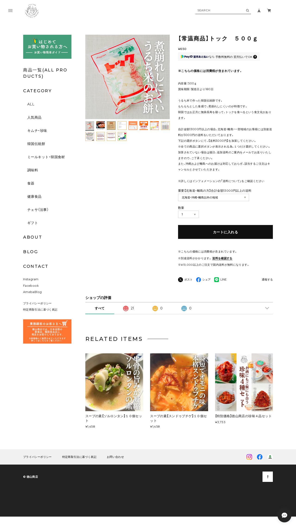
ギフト (32, 223)
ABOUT (32, 237)
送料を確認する (222, 258)
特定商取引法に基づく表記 (40, 318)
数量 (181, 208)
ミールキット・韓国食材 (46, 157)
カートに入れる (225, 232)
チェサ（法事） (38, 209)
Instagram (30, 288)
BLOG (30, 251)
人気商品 (34, 117)
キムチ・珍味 (37, 130)
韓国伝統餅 (36, 144)
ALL (30, 104)
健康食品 (34, 196)
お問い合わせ (115, 465)
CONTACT (36, 266)
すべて (100, 317)
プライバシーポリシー (37, 312)
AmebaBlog (32, 300)
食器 (30, 183)
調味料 (32, 170)
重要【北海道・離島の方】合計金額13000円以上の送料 (215, 190)
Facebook (31, 294)
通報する (267, 279)
